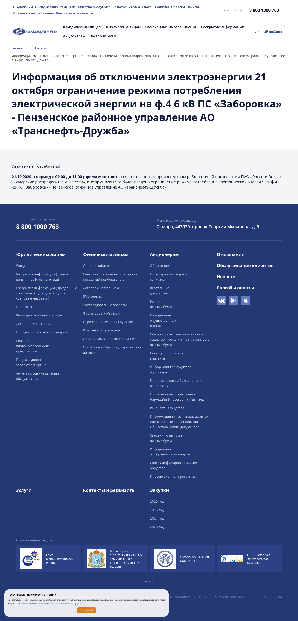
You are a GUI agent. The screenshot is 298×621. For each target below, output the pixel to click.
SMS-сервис (92, 296)
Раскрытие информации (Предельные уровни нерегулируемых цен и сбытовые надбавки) (46, 293)
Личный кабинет (268, 32)
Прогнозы (24, 307)
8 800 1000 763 (264, 10)
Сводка (21, 265)
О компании (23, 7)
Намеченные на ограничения (171, 27)
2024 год (157, 518)
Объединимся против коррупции (110, 338)
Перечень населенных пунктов (108, 322)
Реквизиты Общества (167, 408)
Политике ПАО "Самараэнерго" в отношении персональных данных (50, 604)
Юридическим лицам (82, 27)
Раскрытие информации (222, 27)
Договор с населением (101, 288)
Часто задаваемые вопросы (105, 305)
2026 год (157, 501)
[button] (146, 581)
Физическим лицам (123, 27)
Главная (21, 48)
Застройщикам (103, 36)
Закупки (193, 7)
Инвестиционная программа (173, 476)
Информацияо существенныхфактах (163, 320)
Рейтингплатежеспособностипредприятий (32, 345)
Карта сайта (273, 596)
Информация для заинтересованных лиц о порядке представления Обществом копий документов (179, 421)
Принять (87, 610)
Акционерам (74, 36)
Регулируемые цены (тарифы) (39, 315)
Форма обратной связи (101, 313)
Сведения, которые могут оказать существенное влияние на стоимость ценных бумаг (180, 339)
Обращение (159, 265)
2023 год (157, 527)
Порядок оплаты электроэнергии (42, 332)
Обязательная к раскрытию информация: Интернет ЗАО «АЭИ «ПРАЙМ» (189, 596)
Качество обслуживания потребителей (108, 7)
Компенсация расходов (101, 330)
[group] (48, 558)
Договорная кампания (34, 323)
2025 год (157, 510)
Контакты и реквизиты (75, 13)
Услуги (24, 490)
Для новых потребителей (33, 13)
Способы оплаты (155, 7)
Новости (178, 7)
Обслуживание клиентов (55, 7)
